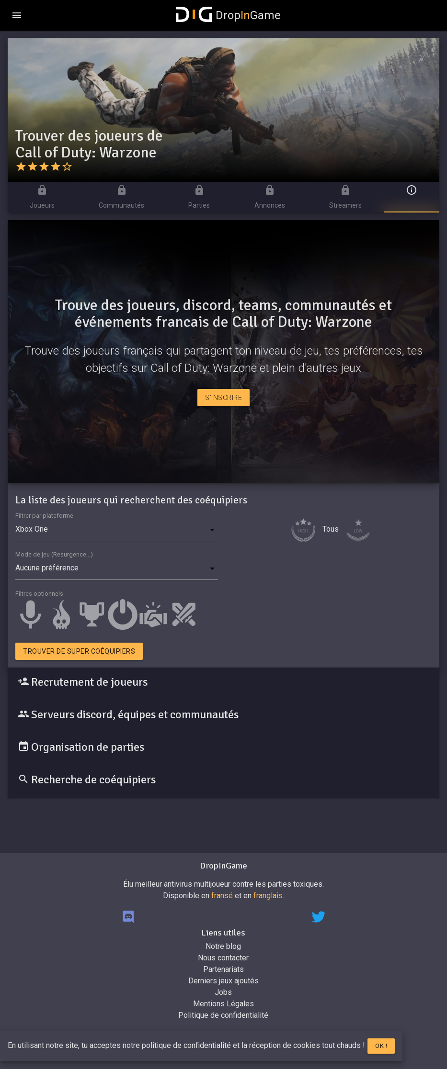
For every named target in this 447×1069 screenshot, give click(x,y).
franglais (268, 895)
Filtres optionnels (39, 593)
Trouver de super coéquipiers (79, 651)
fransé (222, 895)
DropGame (228, 15)
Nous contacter (223, 957)
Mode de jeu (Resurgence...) (54, 554)
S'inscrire (223, 397)
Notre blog (223, 946)
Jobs (223, 992)
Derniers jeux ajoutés (223, 980)
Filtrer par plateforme (44, 515)
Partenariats (223, 969)
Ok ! (381, 1045)
